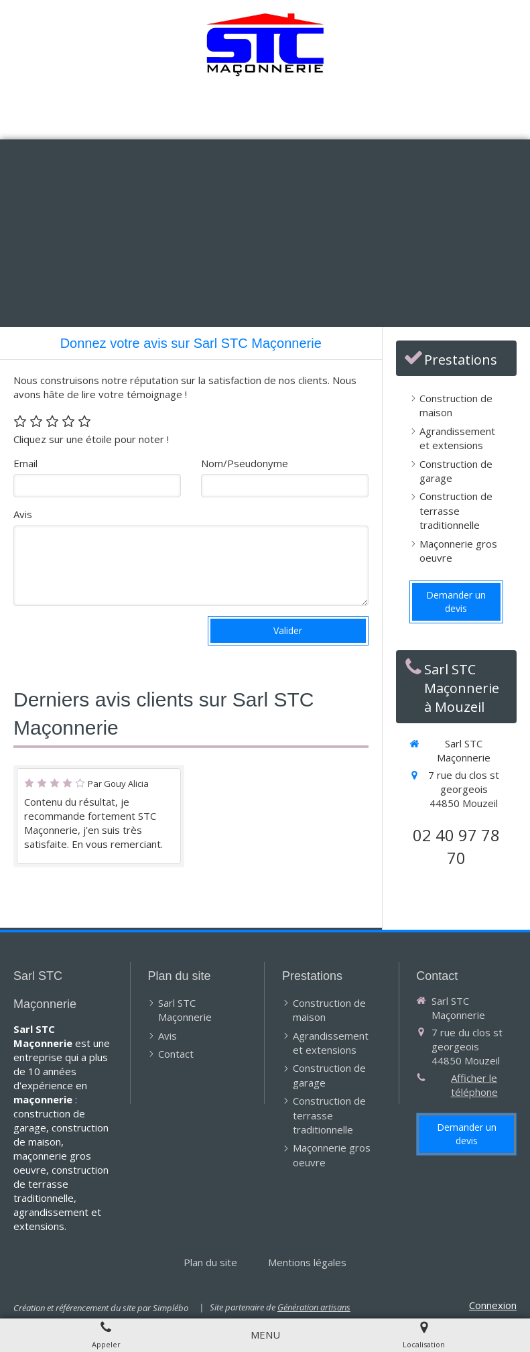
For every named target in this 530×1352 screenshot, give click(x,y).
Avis (22, 514)
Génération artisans (313, 1307)
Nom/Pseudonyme (244, 463)
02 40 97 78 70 (456, 846)
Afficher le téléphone (474, 1085)
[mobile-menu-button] (265, 1335)
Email (25, 463)
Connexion (493, 1305)
